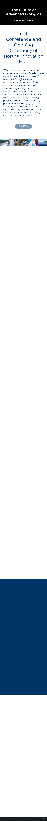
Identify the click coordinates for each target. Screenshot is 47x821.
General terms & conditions (9, 818)
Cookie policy (32, 818)
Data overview (41, 818)
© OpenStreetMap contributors (39, 290)
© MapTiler (30, 290)
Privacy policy (23, 818)
